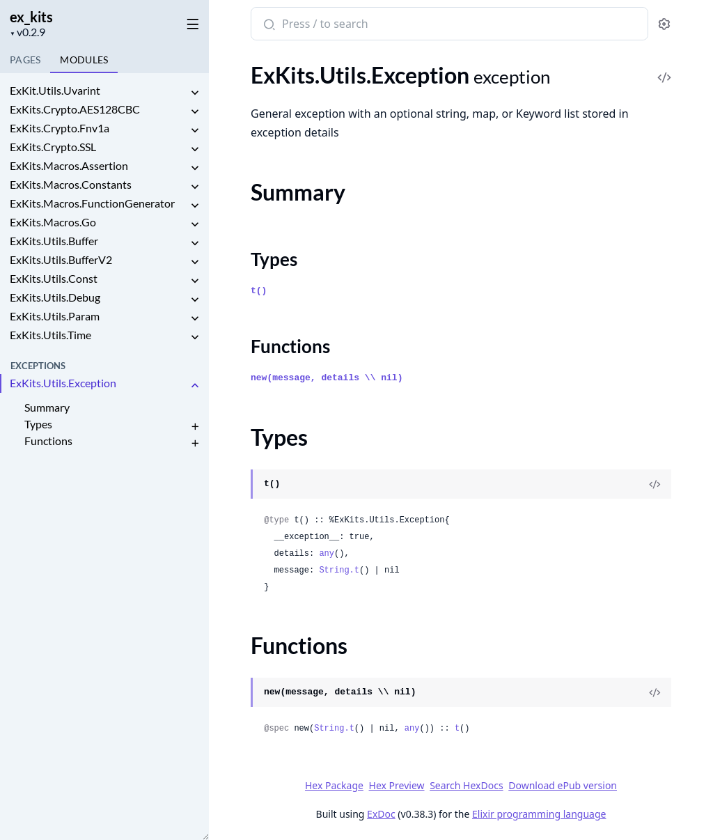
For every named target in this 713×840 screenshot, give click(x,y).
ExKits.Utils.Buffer (54, 240)
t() (259, 291)
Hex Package (334, 785)
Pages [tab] (25, 59)
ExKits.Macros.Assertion (69, 165)
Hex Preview (397, 785)
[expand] (195, 93)
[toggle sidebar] (190, 21)
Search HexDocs (466, 785)
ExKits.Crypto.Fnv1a (59, 127)
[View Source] (654, 484)
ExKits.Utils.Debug (55, 297)
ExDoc (381, 813)
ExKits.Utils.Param (55, 315)
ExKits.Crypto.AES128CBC (75, 109)
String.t (339, 570)
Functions (48, 440)
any (326, 554)
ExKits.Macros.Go (53, 221)
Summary (47, 407)
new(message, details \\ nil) (326, 378)
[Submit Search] (267, 25)
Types (38, 423)
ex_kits (31, 16)
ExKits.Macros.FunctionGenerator (92, 203)
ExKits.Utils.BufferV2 (61, 259)
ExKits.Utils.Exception (63, 382)
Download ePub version (562, 785)
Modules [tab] (84, 59)
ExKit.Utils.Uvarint (55, 90)
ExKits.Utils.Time (50, 334)
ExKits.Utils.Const (53, 278)
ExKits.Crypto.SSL (53, 146)
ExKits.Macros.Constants (71, 184)
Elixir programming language (539, 813)
